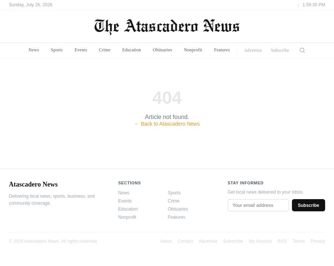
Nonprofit (193, 49)
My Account (260, 241)
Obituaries (162, 49)
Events (81, 49)
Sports (57, 49)
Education (131, 49)
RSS (282, 241)
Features (222, 49)
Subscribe (280, 50)
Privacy (318, 241)
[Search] (302, 50)
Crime (104, 49)
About (166, 241)
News (34, 49)
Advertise (253, 50)
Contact (185, 241)
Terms (299, 241)
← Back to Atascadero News (167, 124)
